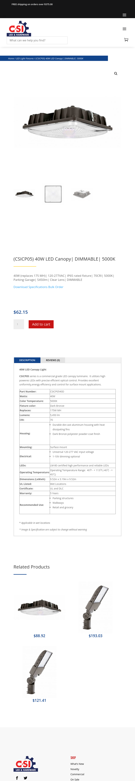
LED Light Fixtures (25, 58)
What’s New (77, 764)
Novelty (74, 769)
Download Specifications (30, 287)
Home (11, 58)
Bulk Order (55, 287)
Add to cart (41, 324)
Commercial (77, 774)
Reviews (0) (53, 360)
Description (27, 360)
